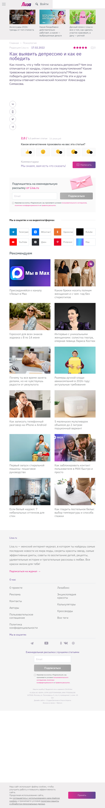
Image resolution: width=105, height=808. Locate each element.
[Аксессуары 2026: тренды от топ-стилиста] (22, 17)
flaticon (59, 703)
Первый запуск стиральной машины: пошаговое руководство (26, 468)
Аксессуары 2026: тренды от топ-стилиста (21, 28)
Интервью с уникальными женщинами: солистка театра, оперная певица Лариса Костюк (75, 337)
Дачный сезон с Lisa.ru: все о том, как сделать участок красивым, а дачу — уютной (81, 31)
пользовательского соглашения (74, 203)
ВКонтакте (41, 232)
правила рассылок (48, 205)
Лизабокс (63, 587)
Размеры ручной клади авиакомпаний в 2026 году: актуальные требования (72, 381)
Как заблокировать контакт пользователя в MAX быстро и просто (74, 468)
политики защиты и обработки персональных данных (34, 802)
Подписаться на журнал (23, 571)
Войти (96, 4)
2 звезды (77, 47)
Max (83, 242)
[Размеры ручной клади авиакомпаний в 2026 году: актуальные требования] (75, 360)
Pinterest (63, 242)
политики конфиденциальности (27, 205)
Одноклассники (63, 232)
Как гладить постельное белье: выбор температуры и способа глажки (75, 512)
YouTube (18, 242)
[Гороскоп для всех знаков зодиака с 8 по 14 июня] (29, 316)
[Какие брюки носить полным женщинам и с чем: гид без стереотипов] (75, 272)
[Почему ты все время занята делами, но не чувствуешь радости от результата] (29, 360)
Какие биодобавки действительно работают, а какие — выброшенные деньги (51, 31)
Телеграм (18, 232)
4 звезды (83, 47)
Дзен (39, 242)
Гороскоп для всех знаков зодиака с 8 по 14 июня (25, 335)
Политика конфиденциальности (23, 626)
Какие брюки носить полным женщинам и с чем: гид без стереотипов (73, 293)
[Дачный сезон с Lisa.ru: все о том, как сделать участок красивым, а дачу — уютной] (83, 17)
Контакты (15, 601)
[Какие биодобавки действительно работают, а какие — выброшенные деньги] (52, 17)
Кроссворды (65, 611)
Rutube (84, 232)
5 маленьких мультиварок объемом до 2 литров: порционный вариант (71, 425)
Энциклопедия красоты (66, 595)
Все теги (62, 618)
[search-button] (89, 4)
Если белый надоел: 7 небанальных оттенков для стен (26, 512)
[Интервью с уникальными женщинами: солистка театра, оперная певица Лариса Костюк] (75, 316)
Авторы (14, 608)
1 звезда (74, 47)
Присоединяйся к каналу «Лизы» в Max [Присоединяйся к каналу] (25, 292)
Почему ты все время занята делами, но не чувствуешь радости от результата (27, 381)
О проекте (15, 587)
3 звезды (80, 47)
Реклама (15, 594)
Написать (85, 164)
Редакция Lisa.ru (19, 47)
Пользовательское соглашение (21, 616)
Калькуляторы (66, 604)
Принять (82, 795)
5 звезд (86, 47)
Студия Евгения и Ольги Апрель (58, 700)
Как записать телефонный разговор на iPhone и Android (27, 423)
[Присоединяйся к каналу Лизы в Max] (29, 272)
